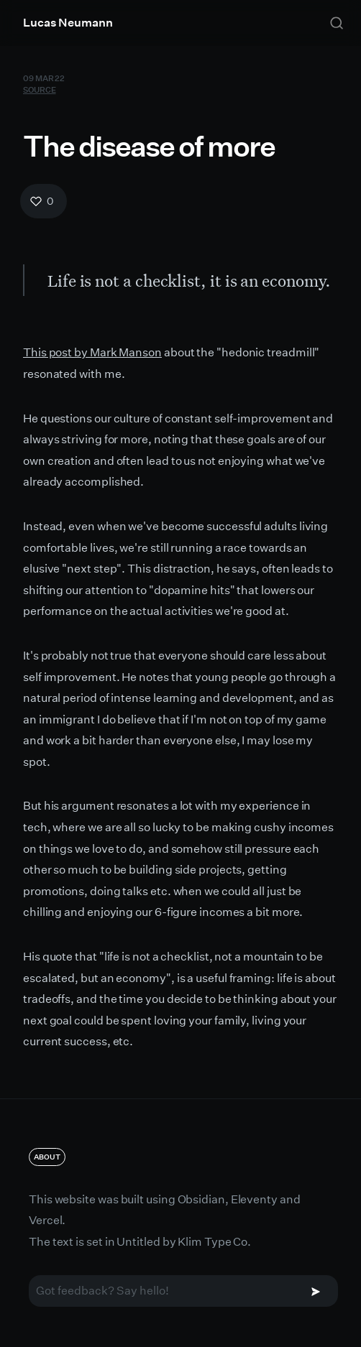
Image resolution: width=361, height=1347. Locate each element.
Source (39, 89)
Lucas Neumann (68, 22)
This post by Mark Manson (92, 352)
